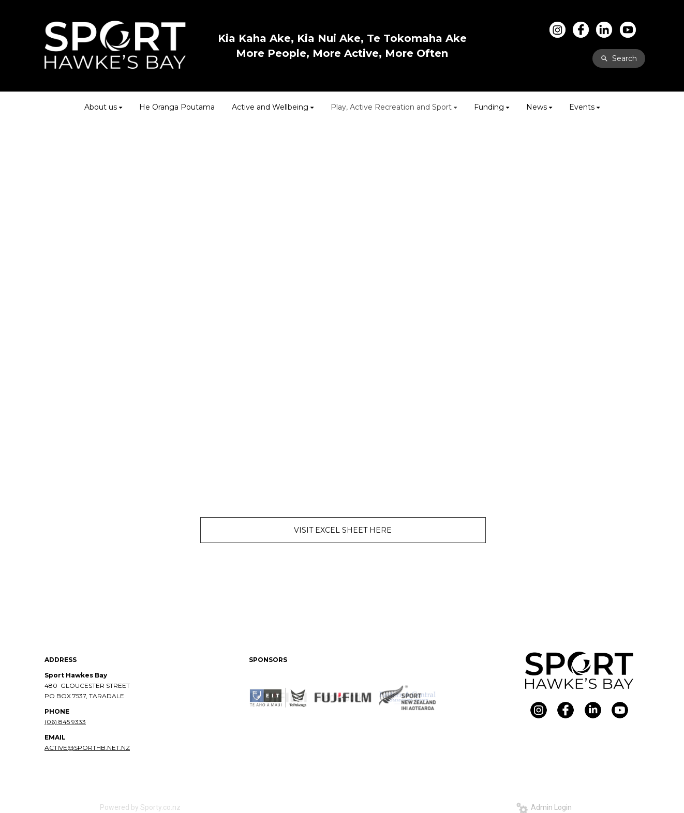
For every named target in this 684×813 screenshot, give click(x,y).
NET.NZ (118, 747)
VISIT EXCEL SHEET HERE (343, 530)
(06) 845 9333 (65, 722)
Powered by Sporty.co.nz (140, 807)
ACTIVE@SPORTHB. (75, 747)
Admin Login (544, 807)
